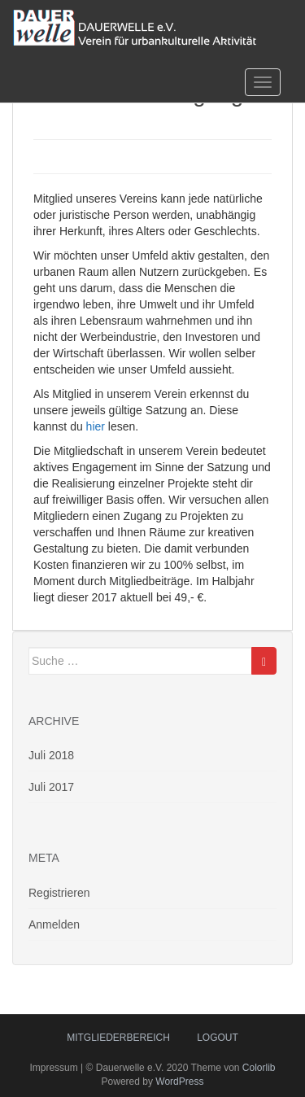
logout (217, 1037)
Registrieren (58, 892)
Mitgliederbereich (118, 1037)
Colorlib (259, 1067)
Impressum (53, 1067)
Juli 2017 (51, 786)
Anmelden (54, 924)
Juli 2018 (51, 755)
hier (95, 426)
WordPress (179, 1081)
